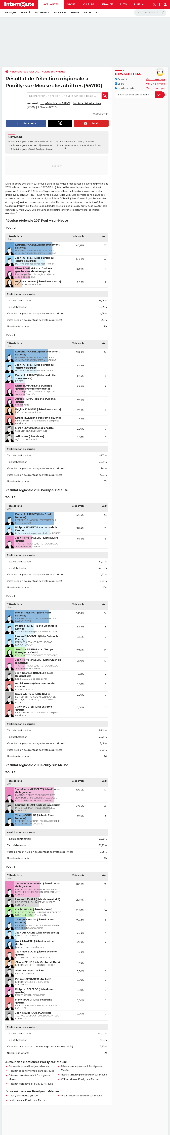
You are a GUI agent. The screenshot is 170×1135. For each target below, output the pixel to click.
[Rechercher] (150, 12)
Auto (123, 4)
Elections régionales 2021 (25, 71)
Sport (71, 4)
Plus (139, 4)
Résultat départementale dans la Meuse (31, 1070)
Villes (87, 12)
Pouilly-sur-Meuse (67, 145)
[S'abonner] (140, 94)
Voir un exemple (155, 79)
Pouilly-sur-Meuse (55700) (23, 1095)
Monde (75, 12)
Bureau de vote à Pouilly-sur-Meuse (29, 1066)
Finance (107, 4)
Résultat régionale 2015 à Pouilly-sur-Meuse (31, 145)
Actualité (121, 79)
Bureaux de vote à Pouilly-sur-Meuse (76, 141)
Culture (88, 4)
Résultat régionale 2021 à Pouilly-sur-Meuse (31, 141)
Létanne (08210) (47, 107)
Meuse (61, 71)
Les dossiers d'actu (126, 88)
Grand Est (49, 71)
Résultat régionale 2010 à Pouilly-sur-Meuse (32, 149)
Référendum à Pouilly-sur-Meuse (80, 1079)
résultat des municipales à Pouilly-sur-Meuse (67, 205)
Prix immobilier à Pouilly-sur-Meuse (81, 1095)
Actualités (50, 4)
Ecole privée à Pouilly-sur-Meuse (27, 1100)
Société (25, 12)
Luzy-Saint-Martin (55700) (55, 103)
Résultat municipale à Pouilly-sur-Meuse (84, 1074)
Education (60, 12)
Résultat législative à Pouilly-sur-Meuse (31, 1083)
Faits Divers (42, 12)
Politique (10, 12)
